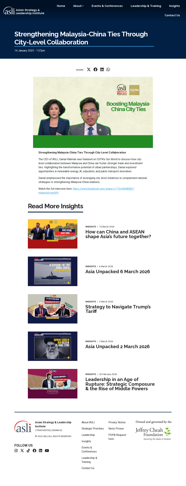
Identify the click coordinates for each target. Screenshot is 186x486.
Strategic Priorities (93, 428)
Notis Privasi (116, 428)
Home (61, 6)
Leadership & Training (146, 6)
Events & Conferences (107, 6)
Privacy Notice (117, 422)
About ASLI (88, 422)
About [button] (77, 6)
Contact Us (172, 15)
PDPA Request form (117, 437)
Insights (174, 6)
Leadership (88, 435)
